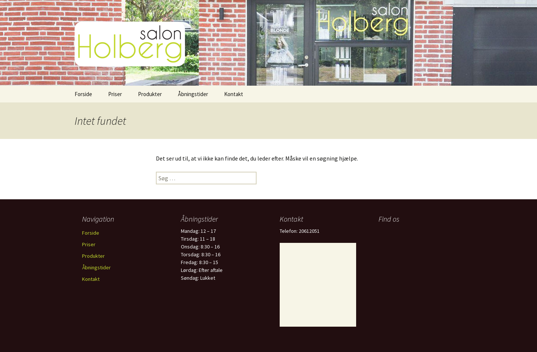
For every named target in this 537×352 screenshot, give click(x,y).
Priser (115, 94)
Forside (83, 94)
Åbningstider (193, 94)
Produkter (150, 94)
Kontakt (233, 94)
